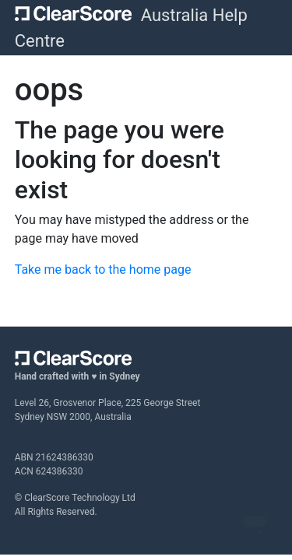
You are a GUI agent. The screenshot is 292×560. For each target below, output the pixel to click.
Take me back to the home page (103, 269)
